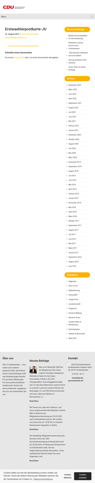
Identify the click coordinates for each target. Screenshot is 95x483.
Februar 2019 (74, 194)
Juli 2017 (72, 234)
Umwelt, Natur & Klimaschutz (75, 323)
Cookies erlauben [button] (82, 476)
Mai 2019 (72, 185)
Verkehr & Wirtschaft (77, 334)
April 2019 (73, 189)
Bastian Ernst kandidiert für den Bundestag (78, 37)
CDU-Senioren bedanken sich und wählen (78, 54)
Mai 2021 (72, 121)
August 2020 (74, 144)
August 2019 (74, 171)
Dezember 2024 (75, 85)
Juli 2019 (72, 176)
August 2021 (74, 108)
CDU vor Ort (73, 286)
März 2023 (73, 90)
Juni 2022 (72, 94)
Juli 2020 (72, 148)
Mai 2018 (72, 207)
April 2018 (73, 212)
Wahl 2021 (73, 338)
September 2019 (75, 166)
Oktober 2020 (74, 139)
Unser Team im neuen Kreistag (77, 68)
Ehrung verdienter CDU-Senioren (78, 61)
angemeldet (19, 57)
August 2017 (74, 230)
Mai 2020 (72, 153)
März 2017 (73, 248)
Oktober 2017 (74, 221)
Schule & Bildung (75, 313)
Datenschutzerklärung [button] (43, 479)
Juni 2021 (72, 117)
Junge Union (73, 299)
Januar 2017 (73, 253)
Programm (73, 308)
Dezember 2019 (75, 162)
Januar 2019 (73, 198)
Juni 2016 (72, 266)
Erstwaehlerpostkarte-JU (16, 37)
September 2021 (75, 103)
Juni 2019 (72, 180)
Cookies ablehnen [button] (67, 476)
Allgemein (72, 281)
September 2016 (75, 257)
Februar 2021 (74, 126)
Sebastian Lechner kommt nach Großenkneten (76, 46)
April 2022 (73, 99)
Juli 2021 (72, 112)
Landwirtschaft (74, 304)
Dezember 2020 (75, 135)
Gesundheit (73, 295)
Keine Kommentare (30, 34)
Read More (33, 401)
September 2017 (75, 225)
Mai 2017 (72, 243)
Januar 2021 (73, 130)
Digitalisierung (74, 290)
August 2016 (74, 262)
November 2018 (75, 203)
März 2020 (73, 157)
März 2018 (73, 216)
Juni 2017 (72, 239)
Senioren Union (75, 318)
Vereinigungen (74, 329)
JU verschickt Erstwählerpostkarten (22, 46)
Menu (3, 16)
